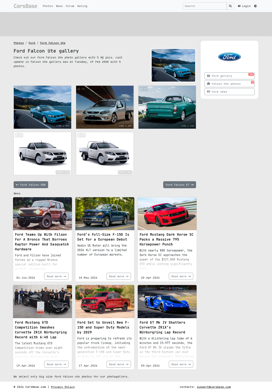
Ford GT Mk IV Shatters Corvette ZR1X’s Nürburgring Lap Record (162, 327)
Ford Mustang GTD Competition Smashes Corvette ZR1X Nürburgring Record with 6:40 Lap (41, 329)
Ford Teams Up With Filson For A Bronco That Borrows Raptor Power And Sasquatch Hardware (42, 241)
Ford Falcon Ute (53, 43)
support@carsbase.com (214, 387)
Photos (48, 6)
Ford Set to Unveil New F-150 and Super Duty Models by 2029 (103, 327)
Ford (32, 43)
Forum (70, 6)
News (59, 6)
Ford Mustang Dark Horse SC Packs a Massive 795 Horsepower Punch (167, 239)
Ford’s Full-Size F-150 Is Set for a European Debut (103, 236)
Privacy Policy (63, 387)
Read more (56, 276)
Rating (82, 6)
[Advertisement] (127, 23)
